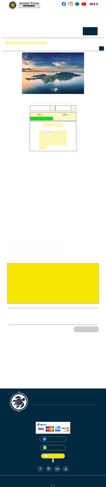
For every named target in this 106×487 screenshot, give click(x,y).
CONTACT (77, 30)
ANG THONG (34, 474)
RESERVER (91, 30)
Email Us (55, 452)
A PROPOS (72, 10)
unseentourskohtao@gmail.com (45, 399)
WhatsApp (55, 443)
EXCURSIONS (89, 19)
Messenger (54, 435)
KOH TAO (47, 474)
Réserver (10, 43)
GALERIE (64, 30)
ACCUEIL (59, 10)
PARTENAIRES (93, 474)
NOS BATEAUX (88, 10)
